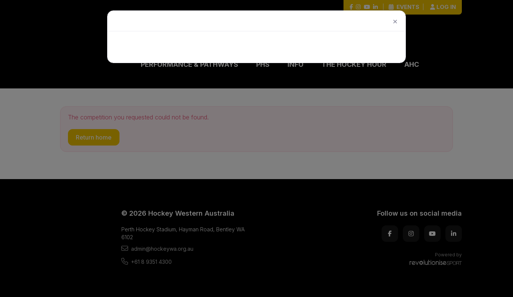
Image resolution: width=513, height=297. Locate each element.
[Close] (388, 21)
